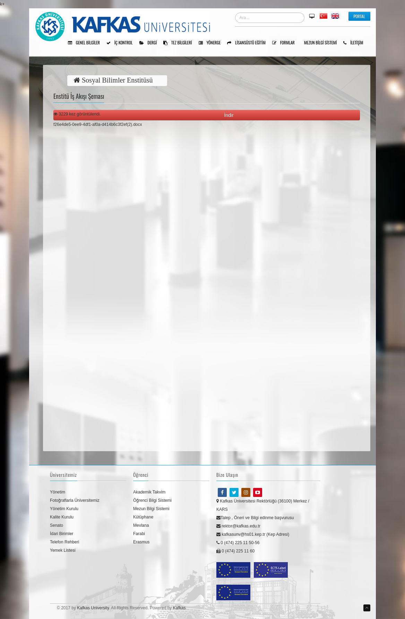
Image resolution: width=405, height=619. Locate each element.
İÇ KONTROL (122, 43)
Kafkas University (93, 607)
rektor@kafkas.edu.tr (238, 526)
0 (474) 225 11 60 (235, 551)
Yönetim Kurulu (64, 508)
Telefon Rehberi (64, 542)
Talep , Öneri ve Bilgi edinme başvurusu (255, 517)
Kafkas (179, 607)
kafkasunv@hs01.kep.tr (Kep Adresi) (252, 534)
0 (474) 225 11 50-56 (237, 542)
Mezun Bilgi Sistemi (323, 43)
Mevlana (141, 525)
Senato (56, 525)
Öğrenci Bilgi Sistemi (152, 500)
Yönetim (57, 492)
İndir (230, 115)
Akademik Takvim (149, 492)
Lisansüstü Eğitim (248, 43)
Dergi (150, 43)
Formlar (286, 43)
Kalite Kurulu (62, 517)
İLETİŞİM (355, 43)
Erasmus (141, 542)
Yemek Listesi (63, 550)
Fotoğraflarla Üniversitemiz (75, 500)
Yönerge (212, 43)
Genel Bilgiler (86, 43)
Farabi (139, 533)
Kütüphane (143, 517)
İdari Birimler (61, 533)
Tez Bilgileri (180, 43)
